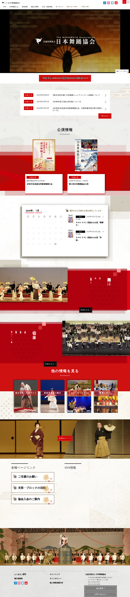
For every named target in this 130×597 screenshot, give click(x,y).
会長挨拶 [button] (25, 6)
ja (122, 3)
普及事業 (21, 330)
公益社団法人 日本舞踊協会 (96, 574)
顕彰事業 (16, 330)
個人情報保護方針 (57, 582)
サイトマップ (55, 574)
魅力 (95, 276)
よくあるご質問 (20, 574)
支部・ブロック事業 (12, 335)
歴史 (100, 276)
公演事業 (25, 330)
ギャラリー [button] (59, 6)
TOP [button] (4, 6)
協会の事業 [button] (35, 6)
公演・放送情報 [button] (47, 6)
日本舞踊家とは (91, 280)
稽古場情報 (19, 578)
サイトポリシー (56, 578)
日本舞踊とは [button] (13, 6)
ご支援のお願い (85, 6)
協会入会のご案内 (72, 6)
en (127, 3)
